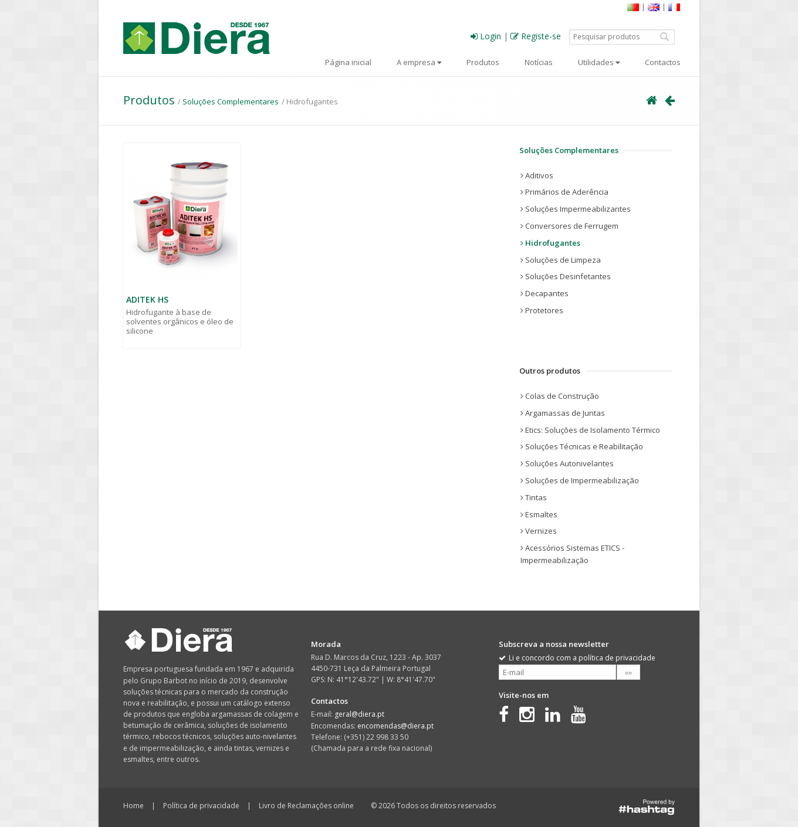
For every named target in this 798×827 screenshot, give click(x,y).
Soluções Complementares (230, 101)
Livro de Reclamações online (306, 806)
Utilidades (599, 62)
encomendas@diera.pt (395, 726)
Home (133, 806)
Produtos (482, 62)
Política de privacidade (201, 806)
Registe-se (535, 36)
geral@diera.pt (359, 714)
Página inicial (348, 62)
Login (486, 36)
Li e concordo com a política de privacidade (577, 658)
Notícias (539, 62)
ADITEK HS (147, 299)
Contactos (663, 62)
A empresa (419, 62)
